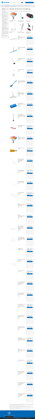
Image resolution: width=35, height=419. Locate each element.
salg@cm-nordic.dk (29, 417)
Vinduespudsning (3, 26)
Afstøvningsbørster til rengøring (4, 19)
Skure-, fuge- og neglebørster (4, 21)
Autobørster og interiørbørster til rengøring (4, 24)
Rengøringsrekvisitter (4, 11)
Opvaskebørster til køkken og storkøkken (4, 20)
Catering (3, 34)
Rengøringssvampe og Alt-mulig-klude (5, 13)
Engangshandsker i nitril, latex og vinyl (5, 14)
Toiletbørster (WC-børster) (4, 22)
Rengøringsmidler (3, 10)
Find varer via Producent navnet (5, 31)
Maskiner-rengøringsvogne (4, 35)
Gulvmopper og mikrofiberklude (5, 33)
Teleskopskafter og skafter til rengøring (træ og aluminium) (4, 15)
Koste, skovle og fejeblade (4, 25)
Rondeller (3, 30)
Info (29, 49)
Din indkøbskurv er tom (29, 2)
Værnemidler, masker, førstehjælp (5, 29)
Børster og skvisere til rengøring (5, 18)
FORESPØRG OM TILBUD (9, 416)
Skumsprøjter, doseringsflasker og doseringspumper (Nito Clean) (5, 28)
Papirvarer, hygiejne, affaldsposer (5, 32)
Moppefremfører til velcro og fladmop (4, 17)
